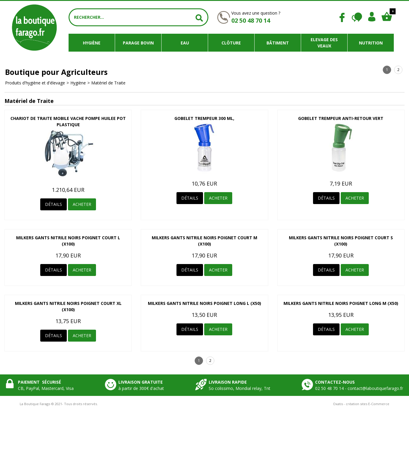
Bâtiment (278, 43)
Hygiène (91, 43)
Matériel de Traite (108, 83)
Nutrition (371, 43)
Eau (185, 43)
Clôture (231, 43)
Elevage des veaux (324, 43)
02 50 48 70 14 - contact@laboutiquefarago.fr (359, 388)
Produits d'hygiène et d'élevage (35, 83)
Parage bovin (138, 43)
